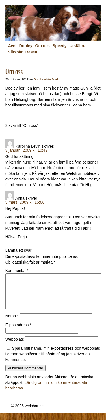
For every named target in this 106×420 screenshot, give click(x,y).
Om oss (42, 46)
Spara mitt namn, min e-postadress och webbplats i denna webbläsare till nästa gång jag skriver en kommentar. (52, 361)
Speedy (60, 46)
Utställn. (77, 46)
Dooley (26, 46)
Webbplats (14, 346)
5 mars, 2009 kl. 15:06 (25, 202)
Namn (12, 323)
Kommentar (17, 270)
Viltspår (15, 52)
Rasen (31, 52)
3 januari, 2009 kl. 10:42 (26, 150)
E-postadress (18, 331)
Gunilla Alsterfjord (45, 79)
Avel (12, 46)
